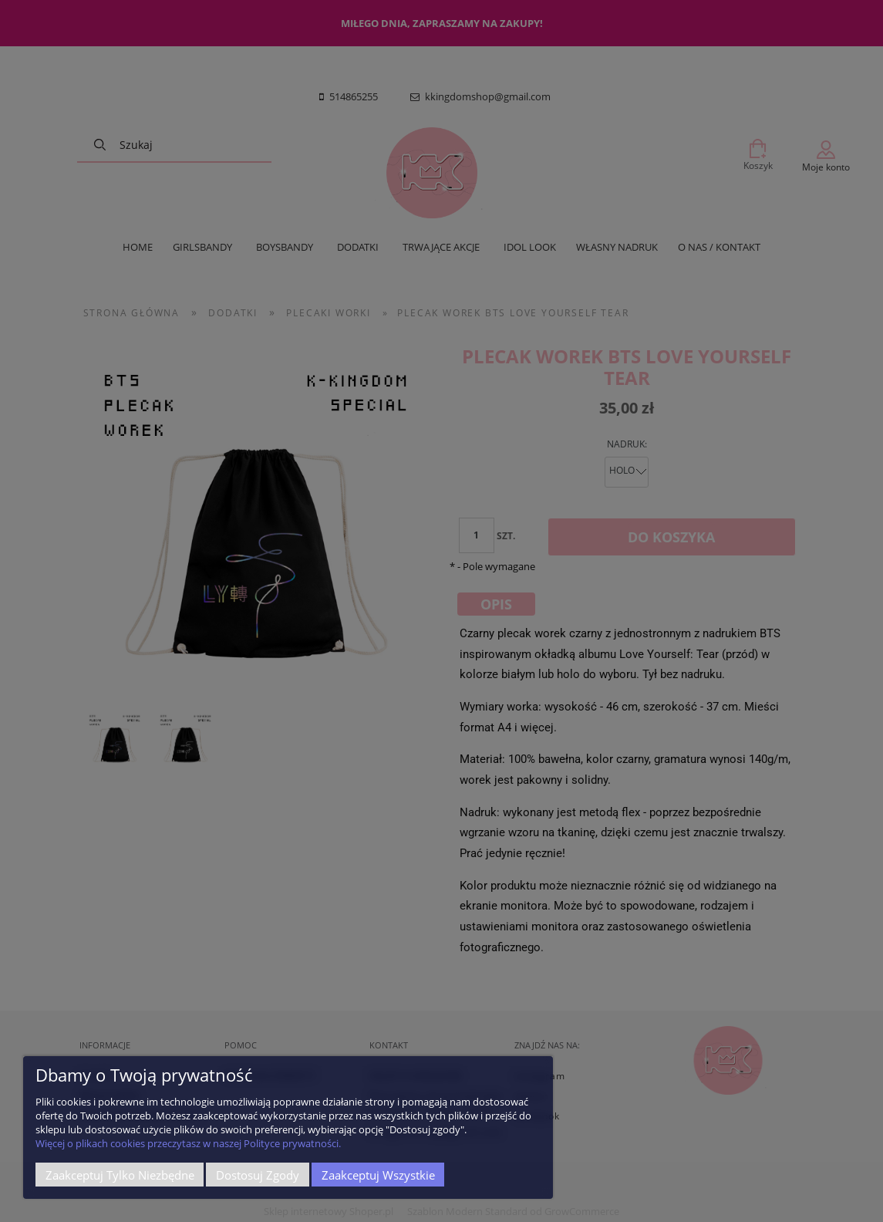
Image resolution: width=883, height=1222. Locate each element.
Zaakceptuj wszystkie (378, 1175)
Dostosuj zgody (257, 1175)
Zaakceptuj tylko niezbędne (119, 1175)
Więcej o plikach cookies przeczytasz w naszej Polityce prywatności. (188, 1143)
